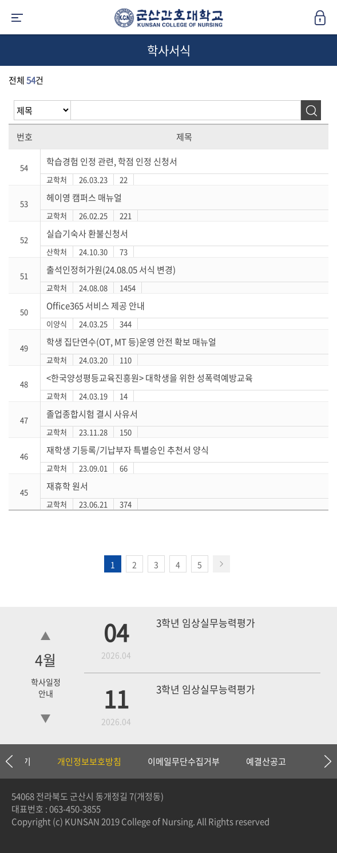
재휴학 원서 (67, 486)
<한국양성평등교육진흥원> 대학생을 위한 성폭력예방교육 (149, 378)
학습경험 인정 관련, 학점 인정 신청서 (111, 161)
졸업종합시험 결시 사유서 (92, 414)
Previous (8, 761)
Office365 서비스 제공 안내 (95, 305)
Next (322, 761)
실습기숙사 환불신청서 (87, 233)
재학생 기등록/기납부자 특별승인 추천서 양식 (127, 450)
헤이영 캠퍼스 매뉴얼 (84, 197)
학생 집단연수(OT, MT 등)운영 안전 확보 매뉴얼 (131, 341)
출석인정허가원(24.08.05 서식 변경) (111, 269)
